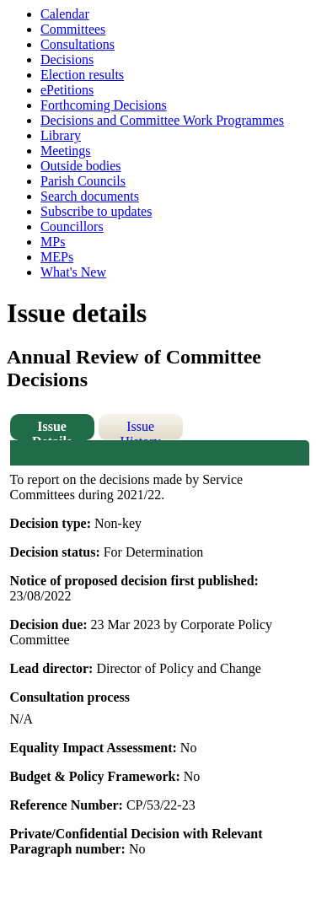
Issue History (141, 429)
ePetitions (67, 90)
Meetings (65, 150)
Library (60, 135)
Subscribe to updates (96, 211)
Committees (72, 29)
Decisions (67, 59)
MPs (52, 241)
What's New (73, 272)
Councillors (72, 226)
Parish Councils (83, 181)
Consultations (77, 44)
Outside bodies (80, 166)
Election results (82, 74)
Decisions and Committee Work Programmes (162, 120)
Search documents (89, 196)
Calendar (64, 14)
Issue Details (52, 429)
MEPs (56, 257)
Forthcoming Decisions (103, 105)
